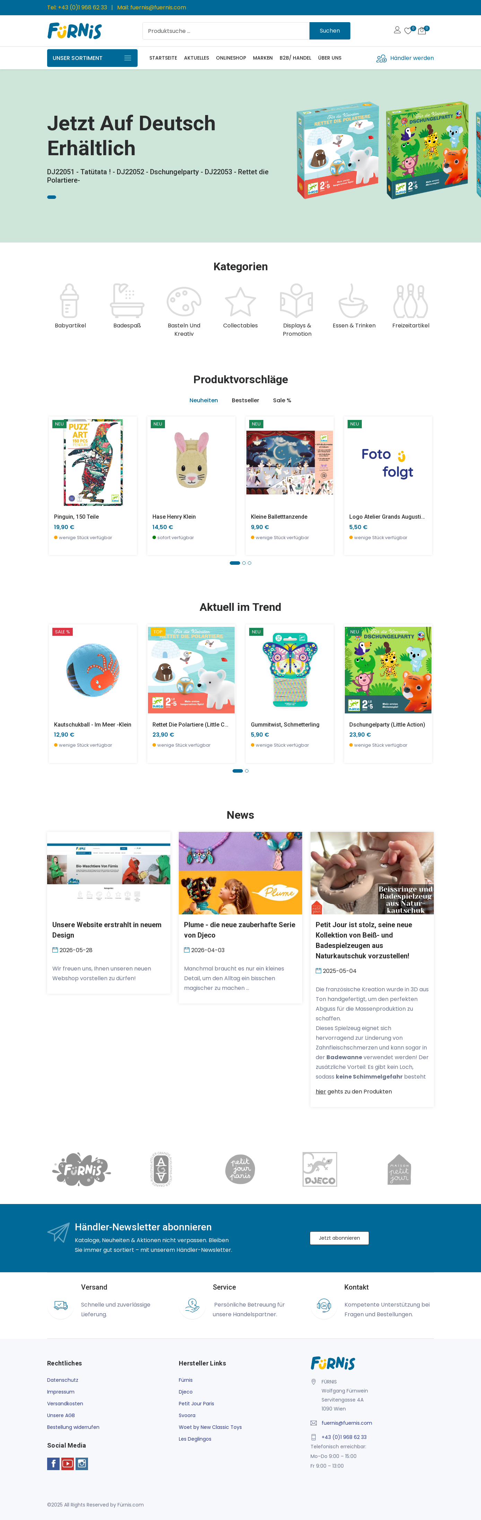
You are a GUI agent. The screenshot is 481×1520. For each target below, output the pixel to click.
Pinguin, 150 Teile (76, 516)
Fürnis (186, 1380)
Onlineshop (231, 57)
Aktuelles (196, 57)
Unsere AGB (61, 1415)
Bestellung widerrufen (73, 1427)
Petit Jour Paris (196, 1403)
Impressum (61, 1391)
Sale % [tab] (282, 400)
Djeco (186, 1391)
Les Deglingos (195, 1438)
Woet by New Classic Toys (210, 1427)
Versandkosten (65, 1403)
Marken (263, 57)
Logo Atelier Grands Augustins (388, 516)
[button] (235, 563)
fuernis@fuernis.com (158, 7)
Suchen (330, 31)
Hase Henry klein (174, 516)
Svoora (187, 1415)
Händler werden (412, 58)
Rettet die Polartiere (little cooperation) (203, 724)
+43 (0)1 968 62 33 (82, 7)
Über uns (329, 57)
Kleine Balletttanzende (279, 516)
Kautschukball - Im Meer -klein (92, 724)
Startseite (163, 57)
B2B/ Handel (295, 57)
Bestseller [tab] (245, 400)
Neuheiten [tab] (204, 400)
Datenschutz (62, 1380)
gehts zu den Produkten (354, 1092)
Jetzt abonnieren (339, 1238)
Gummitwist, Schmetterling (285, 724)
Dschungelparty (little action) (387, 724)
